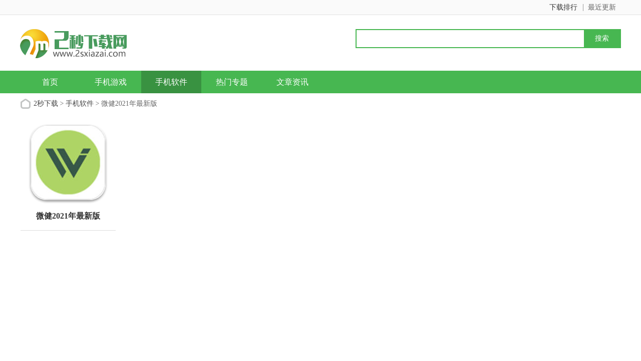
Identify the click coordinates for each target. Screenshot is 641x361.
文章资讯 (292, 82)
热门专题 (232, 82)
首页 (50, 82)
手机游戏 (111, 82)
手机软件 (171, 82)
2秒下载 (46, 103)
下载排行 (563, 7)
